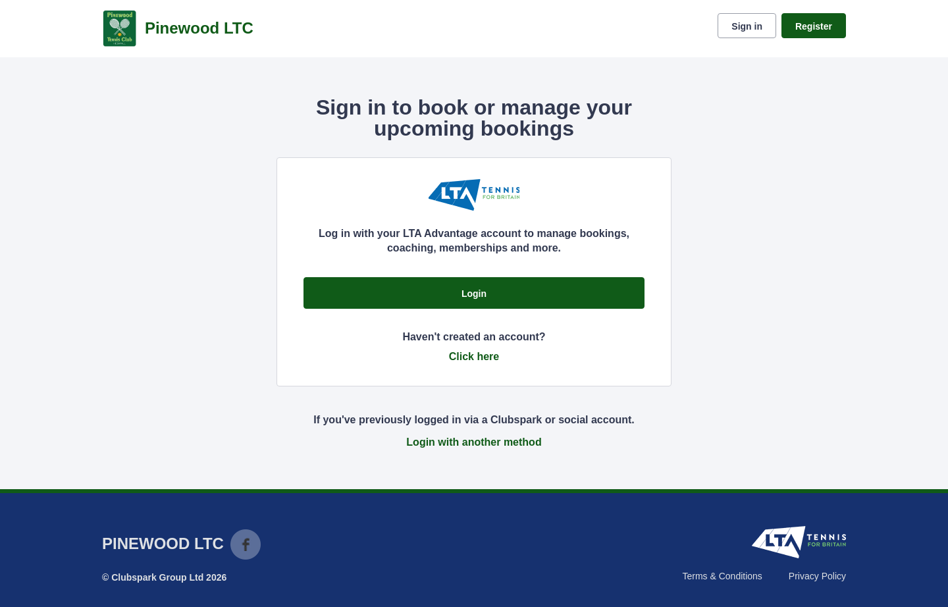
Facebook (245, 544)
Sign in (746, 26)
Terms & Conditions (722, 576)
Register (813, 26)
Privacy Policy (817, 576)
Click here (474, 356)
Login (474, 293)
